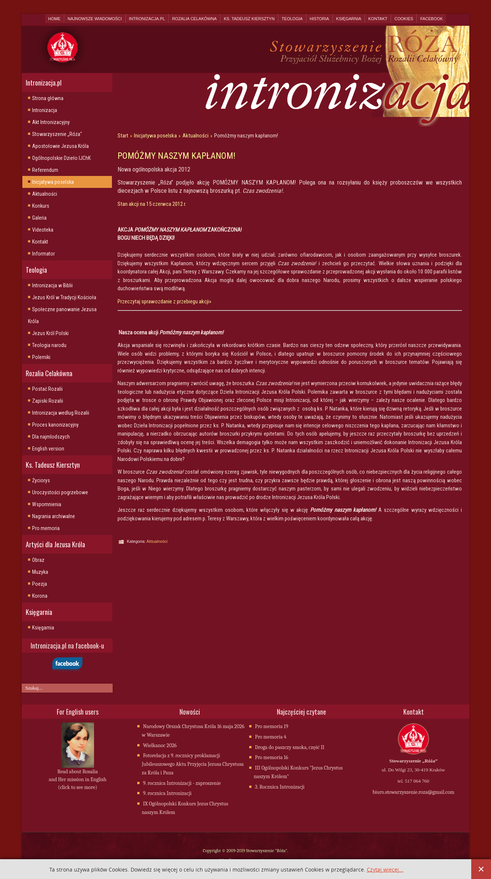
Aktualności (44, 194)
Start (123, 135)
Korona (39, 596)
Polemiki (41, 357)
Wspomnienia (46, 504)
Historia (319, 18)
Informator (43, 254)
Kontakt (377, 18)
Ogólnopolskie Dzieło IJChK (61, 158)
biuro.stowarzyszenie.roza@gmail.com (413, 793)
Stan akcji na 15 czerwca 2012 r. (152, 204)
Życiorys (41, 480)
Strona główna (47, 98)
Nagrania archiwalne (53, 516)
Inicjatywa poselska (53, 182)
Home (54, 18)
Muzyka (40, 572)
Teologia (292, 18)
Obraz (38, 560)
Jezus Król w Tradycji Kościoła (64, 297)
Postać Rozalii (47, 389)
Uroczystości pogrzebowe (60, 492)
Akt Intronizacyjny (51, 122)
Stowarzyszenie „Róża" (57, 134)
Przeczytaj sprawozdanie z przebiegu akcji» (164, 301)
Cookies (403, 18)
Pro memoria (46, 528)
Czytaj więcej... (385, 870)
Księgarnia (348, 18)
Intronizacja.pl (147, 18)
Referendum (45, 170)
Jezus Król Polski (50, 333)
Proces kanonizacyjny (55, 425)
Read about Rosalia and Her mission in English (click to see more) (77, 780)
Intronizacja (44, 110)
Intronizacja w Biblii (52, 285)
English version (48, 449)
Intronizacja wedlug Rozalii (60, 413)
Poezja (39, 584)
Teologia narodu (49, 345)
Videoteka (42, 230)
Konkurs (40, 206)
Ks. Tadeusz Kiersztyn (249, 18)
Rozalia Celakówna (194, 18)
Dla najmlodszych (51, 437)
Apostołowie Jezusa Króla (60, 146)
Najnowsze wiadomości (95, 18)
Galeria (39, 218)
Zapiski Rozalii (47, 401)
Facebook (431, 18)
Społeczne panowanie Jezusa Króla (62, 315)
